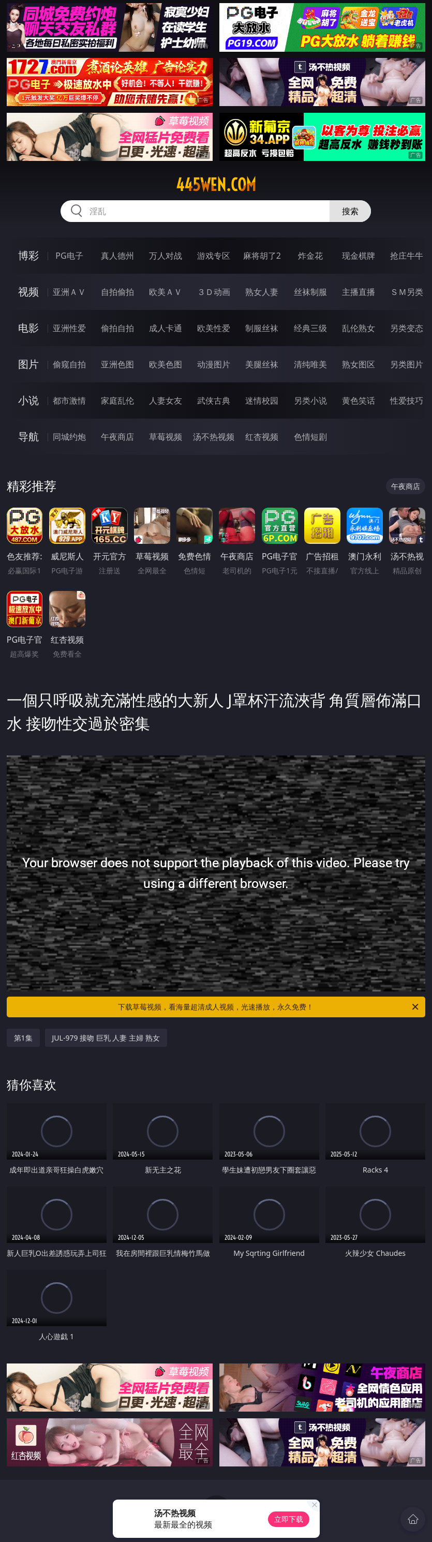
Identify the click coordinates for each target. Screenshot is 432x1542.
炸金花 (310, 255)
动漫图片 (213, 364)
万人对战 (165, 255)
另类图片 (406, 364)
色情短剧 (310, 436)
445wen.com (216, 184)
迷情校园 (261, 400)
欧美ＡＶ (165, 292)
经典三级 (310, 328)
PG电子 (69, 255)
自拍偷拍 (117, 292)
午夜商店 (117, 436)
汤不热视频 (213, 436)
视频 (28, 292)
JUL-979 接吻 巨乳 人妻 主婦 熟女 (106, 1038)
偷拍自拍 (117, 328)
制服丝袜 (261, 328)
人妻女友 (165, 400)
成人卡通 (165, 328)
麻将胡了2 (262, 255)
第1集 (23, 1038)
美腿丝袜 (261, 364)
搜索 (350, 211)
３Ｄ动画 (213, 292)
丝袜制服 (310, 292)
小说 (28, 400)
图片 (28, 364)
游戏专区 (213, 255)
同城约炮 (69, 436)
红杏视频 (261, 436)
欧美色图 (165, 364)
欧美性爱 (213, 328)
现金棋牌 (358, 255)
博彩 (28, 255)
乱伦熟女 (358, 328)
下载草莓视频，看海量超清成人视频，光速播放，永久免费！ (269, 1007)
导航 (28, 436)
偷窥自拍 (69, 364)
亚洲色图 (117, 364)
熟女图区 (358, 364)
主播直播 (358, 292)
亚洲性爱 (69, 328)
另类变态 (406, 328)
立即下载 (288, 1519)
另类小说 (310, 400)
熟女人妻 (261, 292)
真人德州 (117, 255)
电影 (28, 328)
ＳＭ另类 (406, 292)
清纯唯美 (310, 364)
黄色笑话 (358, 400)
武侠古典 (213, 400)
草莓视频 (165, 436)
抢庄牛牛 (406, 255)
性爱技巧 (406, 400)
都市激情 (69, 400)
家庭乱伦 (117, 400)
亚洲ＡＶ (69, 292)
